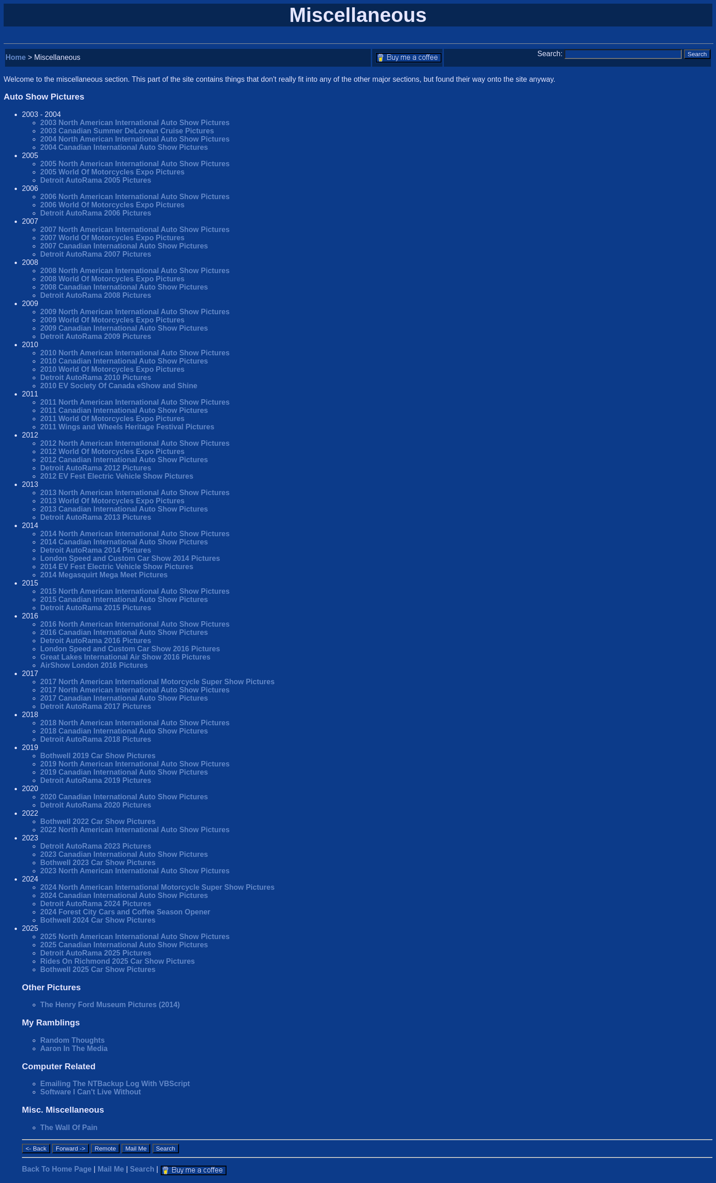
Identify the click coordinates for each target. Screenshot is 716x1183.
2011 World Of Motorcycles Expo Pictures (112, 418)
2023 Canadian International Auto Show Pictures (124, 854)
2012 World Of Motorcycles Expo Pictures (112, 451)
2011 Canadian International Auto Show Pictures (124, 410)
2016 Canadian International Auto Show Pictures (124, 632)
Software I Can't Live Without (90, 1092)
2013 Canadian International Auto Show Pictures (124, 509)
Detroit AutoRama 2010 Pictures (95, 377)
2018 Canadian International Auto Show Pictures (124, 731)
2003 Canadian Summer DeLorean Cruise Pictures (127, 131)
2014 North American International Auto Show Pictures (135, 534)
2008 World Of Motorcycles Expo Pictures (112, 279)
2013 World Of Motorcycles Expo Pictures (112, 501)
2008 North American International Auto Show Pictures (135, 271)
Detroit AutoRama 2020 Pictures (95, 805)
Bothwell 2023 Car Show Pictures (98, 862)
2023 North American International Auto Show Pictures (135, 871)
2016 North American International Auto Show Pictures (135, 624)
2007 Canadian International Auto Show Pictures (124, 246)
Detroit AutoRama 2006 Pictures (95, 213)
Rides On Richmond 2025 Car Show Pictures (117, 961)
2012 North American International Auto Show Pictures (135, 443)
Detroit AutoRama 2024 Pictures (95, 904)
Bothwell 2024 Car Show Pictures (98, 920)
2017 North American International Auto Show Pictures (135, 690)
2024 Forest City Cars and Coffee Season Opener (125, 912)
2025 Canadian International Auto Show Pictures (124, 945)
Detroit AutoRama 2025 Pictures (95, 953)
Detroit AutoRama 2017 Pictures (95, 706)
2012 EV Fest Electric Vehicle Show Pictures (116, 476)
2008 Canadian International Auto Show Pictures (124, 287)
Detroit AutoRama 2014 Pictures (95, 550)
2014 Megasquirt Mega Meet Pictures (104, 575)
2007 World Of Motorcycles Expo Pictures (112, 238)
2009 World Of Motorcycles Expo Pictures (112, 320)
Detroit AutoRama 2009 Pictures (95, 336)
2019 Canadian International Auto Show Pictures (124, 772)
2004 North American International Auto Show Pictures (135, 139)
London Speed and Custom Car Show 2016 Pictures (130, 649)
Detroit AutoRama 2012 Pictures (95, 468)
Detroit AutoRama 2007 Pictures (95, 254)
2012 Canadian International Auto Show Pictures (124, 460)
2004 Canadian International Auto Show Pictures (124, 147)
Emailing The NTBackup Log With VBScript (115, 1084)
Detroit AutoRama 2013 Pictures (95, 517)
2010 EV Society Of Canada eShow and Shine (118, 386)
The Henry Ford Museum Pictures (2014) (110, 1005)
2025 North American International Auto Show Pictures (135, 936)
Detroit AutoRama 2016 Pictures (95, 640)
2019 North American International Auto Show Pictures (135, 764)
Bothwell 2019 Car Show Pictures (98, 756)
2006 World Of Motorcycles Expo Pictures (112, 205)
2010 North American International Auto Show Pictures (135, 353)
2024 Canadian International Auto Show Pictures (124, 895)
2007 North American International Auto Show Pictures (135, 229)
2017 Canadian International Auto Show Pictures (124, 698)
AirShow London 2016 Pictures (94, 665)
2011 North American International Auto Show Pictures (135, 402)
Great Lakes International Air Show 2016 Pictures (125, 657)
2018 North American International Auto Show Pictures (135, 723)
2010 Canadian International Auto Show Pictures (124, 361)
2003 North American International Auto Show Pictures (135, 123)
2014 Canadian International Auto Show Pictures (124, 542)
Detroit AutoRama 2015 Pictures (95, 608)
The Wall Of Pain (69, 1127)
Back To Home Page (57, 1169)
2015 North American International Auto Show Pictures (135, 591)
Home (15, 57)
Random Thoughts (72, 1040)
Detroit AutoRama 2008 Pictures (95, 295)
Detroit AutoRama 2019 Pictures (95, 780)
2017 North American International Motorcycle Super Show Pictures (157, 682)
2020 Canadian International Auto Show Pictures (124, 797)
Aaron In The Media (74, 1048)
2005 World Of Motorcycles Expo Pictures (112, 172)
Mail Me (111, 1169)
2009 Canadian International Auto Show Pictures (124, 328)
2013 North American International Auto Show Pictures (135, 492)
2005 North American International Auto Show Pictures (135, 164)
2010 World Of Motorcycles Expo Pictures (112, 369)
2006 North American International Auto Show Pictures (135, 197)
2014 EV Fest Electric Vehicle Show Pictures (116, 566)
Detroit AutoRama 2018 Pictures (95, 739)
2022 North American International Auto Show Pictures (135, 830)
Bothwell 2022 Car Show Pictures (98, 821)
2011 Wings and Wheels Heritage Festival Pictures (127, 427)
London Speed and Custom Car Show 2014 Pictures (130, 558)
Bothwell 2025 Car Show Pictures (98, 969)
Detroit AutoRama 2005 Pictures (95, 180)
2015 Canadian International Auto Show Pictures (124, 599)
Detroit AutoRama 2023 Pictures (95, 846)
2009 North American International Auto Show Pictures (135, 312)
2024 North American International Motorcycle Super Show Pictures (157, 887)
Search (142, 1169)
